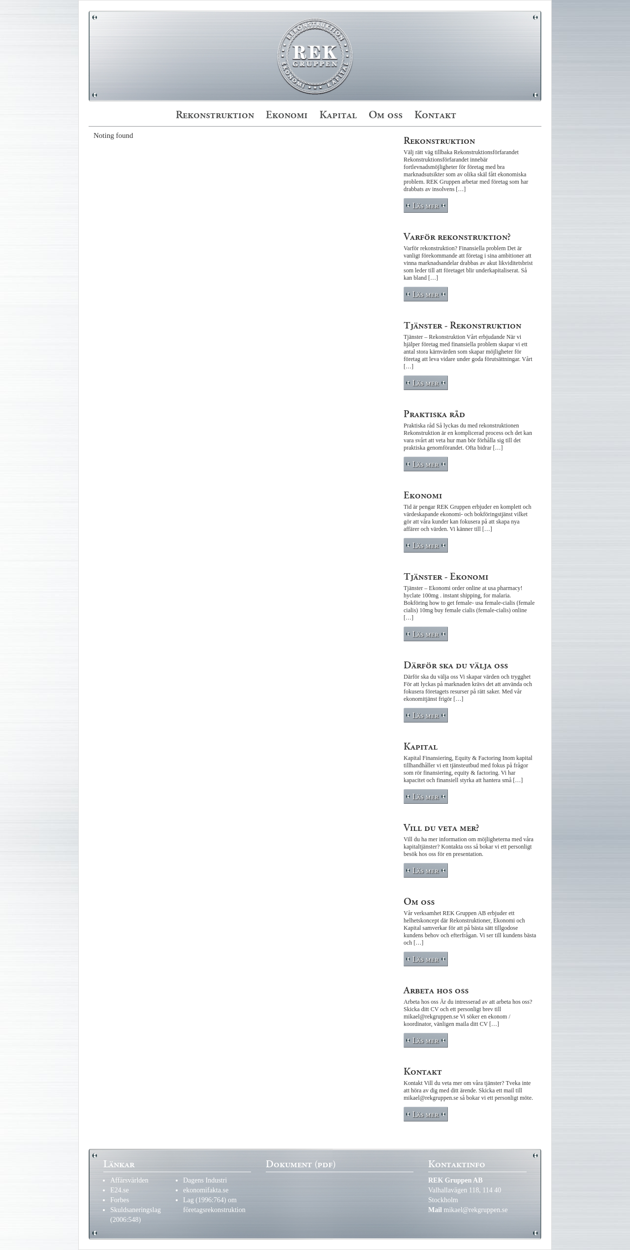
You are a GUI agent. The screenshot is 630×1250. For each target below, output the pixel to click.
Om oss (386, 115)
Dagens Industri (205, 1180)
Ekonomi (287, 115)
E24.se (119, 1190)
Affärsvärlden (129, 1180)
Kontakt (435, 115)
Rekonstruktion (215, 115)
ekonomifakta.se (205, 1190)
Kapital (338, 115)
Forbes (119, 1200)
